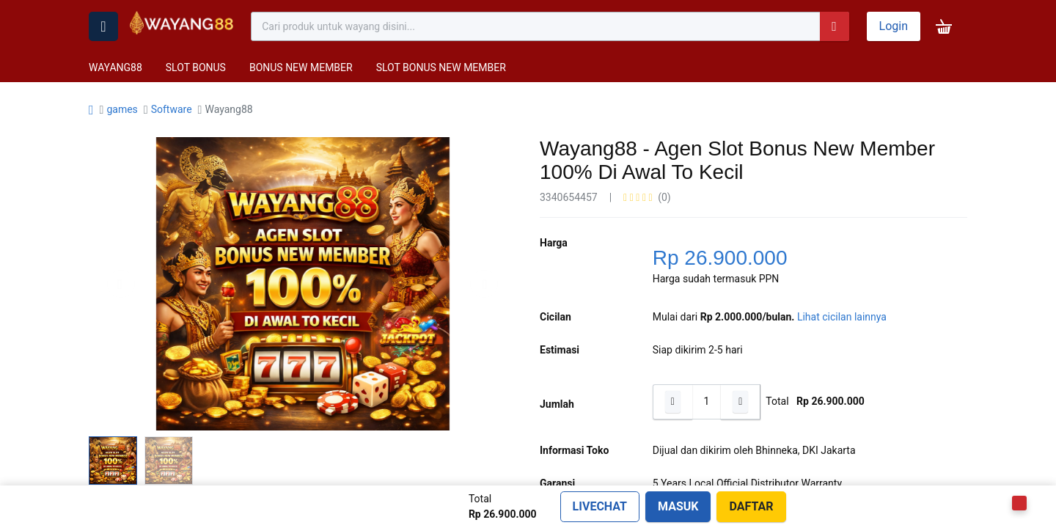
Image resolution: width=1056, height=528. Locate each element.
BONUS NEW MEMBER (301, 67)
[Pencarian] (834, 26)
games (121, 109)
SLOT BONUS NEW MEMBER (441, 67)
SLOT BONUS (196, 67)
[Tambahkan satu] (740, 401)
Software (171, 109)
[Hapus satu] (672, 401)
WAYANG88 (115, 67)
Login (893, 26)
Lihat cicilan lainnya (842, 317)
